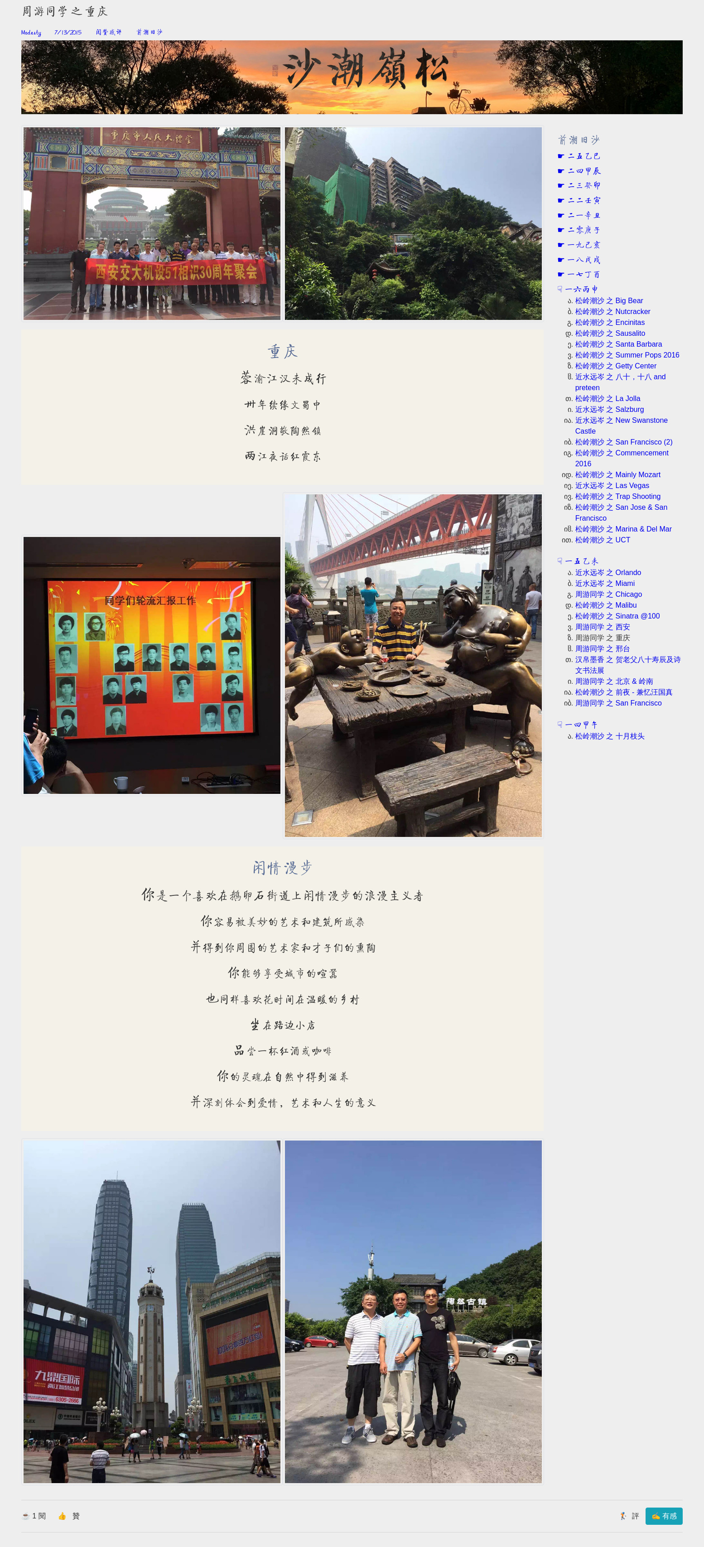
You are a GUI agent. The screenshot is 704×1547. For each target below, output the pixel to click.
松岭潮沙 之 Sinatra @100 (617, 616)
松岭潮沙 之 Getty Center (616, 366)
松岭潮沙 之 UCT (603, 540)
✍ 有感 (664, 1516)
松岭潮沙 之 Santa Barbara (618, 344)
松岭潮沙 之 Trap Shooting (618, 496)
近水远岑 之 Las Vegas (612, 485)
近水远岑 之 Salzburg (609, 409)
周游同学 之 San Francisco (618, 703)
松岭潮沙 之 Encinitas (610, 322)
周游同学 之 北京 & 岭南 (614, 681)
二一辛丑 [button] (583, 216)
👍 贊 (69, 1516)
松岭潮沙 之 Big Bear (609, 301)
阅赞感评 (108, 33)
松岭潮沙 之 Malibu (606, 605)
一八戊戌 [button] (583, 260)
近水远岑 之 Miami (605, 583)
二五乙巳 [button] (583, 156)
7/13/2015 (68, 33)
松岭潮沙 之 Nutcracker (613, 311)
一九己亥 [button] (583, 245)
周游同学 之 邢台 (602, 649)
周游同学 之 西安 (602, 627)
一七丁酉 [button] (583, 275)
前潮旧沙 (149, 33)
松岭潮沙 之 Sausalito (610, 333)
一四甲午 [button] (581, 725)
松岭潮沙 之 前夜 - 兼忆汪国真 (624, 692)
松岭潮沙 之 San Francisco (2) (624, 442)
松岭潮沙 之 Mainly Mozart (618, 475)
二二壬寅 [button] (583, 201)
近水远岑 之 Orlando (608, 572)
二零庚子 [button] (583, 230)
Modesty (31, 33)
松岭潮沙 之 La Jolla (608, 398)
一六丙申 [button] (581, 290)
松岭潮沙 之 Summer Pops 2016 (627, 355)
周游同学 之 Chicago (608, 594)
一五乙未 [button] (581, 561)
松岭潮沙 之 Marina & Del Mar (623, 529)
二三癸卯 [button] (583, 186)
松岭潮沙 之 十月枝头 (610, 736)
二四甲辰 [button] (583, 171)
